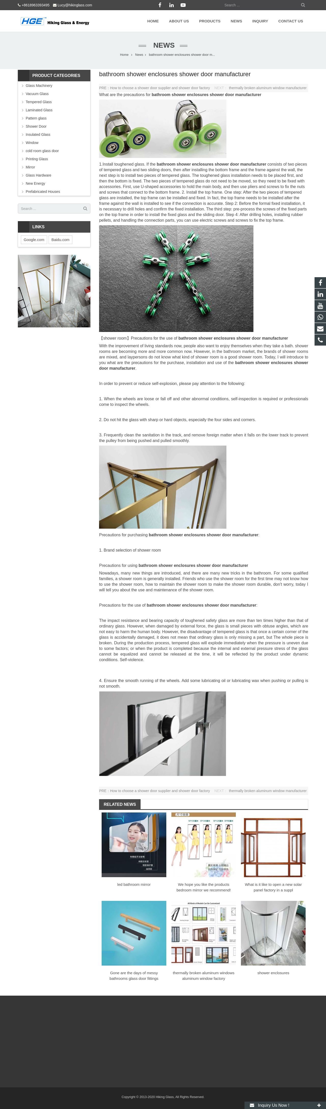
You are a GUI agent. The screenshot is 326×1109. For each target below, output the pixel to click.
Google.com (34, 239)
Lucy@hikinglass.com (75, 5)
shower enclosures (190, 94)
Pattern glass (36, 118)
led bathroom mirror (134, 884)
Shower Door (36, 126)
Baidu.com (60, 239)
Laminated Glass (39, 110)
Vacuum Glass (37, 94)
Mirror (30, 167)
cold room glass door (42, 151)
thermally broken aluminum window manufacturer (268, 88)
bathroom (162, 94)
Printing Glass (37, 159)
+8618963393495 (35, 5)
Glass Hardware (38, 175)
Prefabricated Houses (43, 192)
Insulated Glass (38, 134)
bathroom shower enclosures (185, 164)
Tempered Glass (39, 102)
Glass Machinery (39, 86)
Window (32, 143)
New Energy (35, 183)
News (163, 45)
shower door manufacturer (235, 94)
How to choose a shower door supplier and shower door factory (160, 88)
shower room (115, 338)
